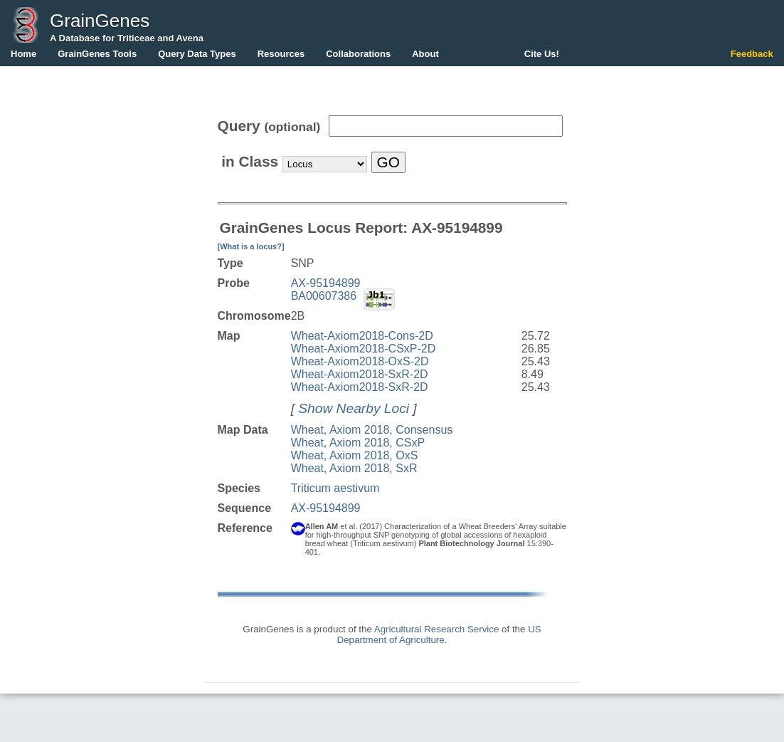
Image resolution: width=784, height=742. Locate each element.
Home (23, 53)
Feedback (752, 53)
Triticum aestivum (335, 488)
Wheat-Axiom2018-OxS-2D (360, 361)
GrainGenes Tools (97, 53)
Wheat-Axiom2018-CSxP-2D (363, 349)
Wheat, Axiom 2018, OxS (354, 455)
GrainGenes (99, 20)
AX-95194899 (326, 283)
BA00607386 (324, 296)
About (425, 53)
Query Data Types (197, 53)
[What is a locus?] (251, 246)
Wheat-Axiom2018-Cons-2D (362, 336)
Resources (281, 53)
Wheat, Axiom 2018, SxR (354, 468)
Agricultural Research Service (436, 629)
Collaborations (358, 53)
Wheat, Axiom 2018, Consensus (372, 430)
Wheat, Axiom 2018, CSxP (358, 443)
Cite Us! (541, 53)
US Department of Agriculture (439, 634)
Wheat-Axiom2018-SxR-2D (359, 374)
